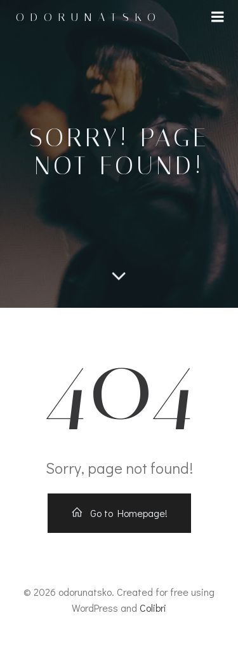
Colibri (153, 607)
